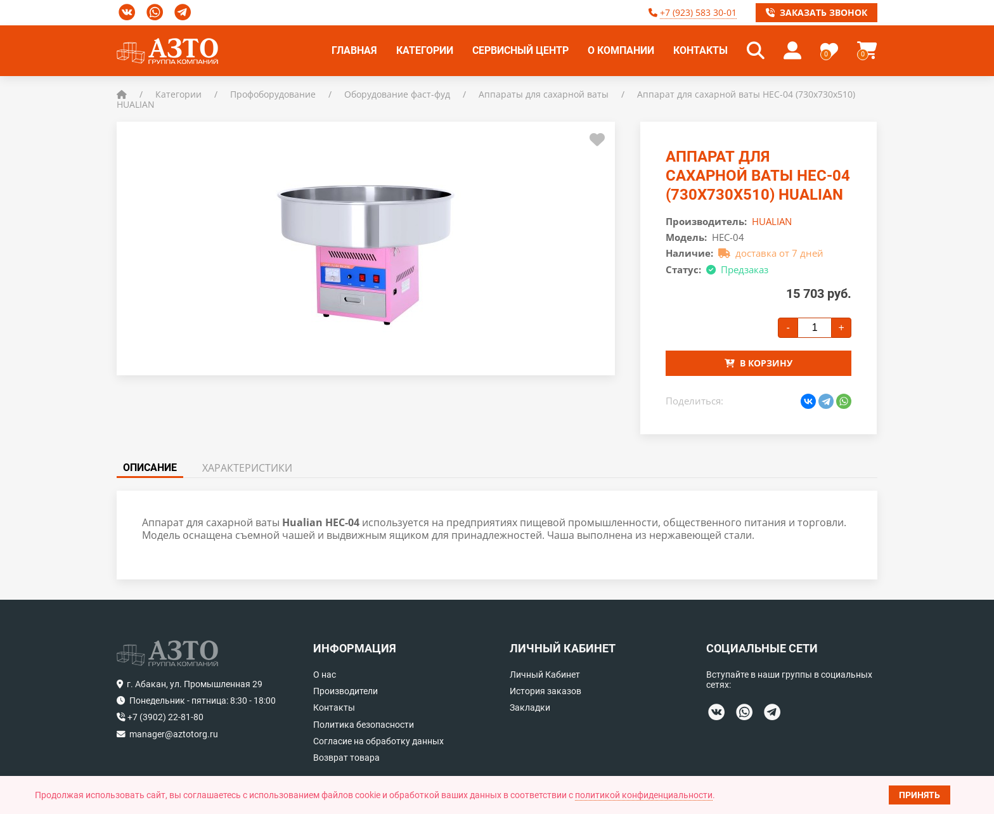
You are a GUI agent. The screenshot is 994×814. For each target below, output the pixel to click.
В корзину (758, 363)
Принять (919, 795)
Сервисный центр (520, 50)
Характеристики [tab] (247, 468)
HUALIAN (772, 221)
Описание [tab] (150, 468)
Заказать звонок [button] (816, 12)
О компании (621, 50)
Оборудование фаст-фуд (397, 94)
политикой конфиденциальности (644, 795)
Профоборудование (273, 94)
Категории (424, 50)
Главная (354, 50)
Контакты (700, 50)
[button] (756, 50)
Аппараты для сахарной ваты (544, 94)
